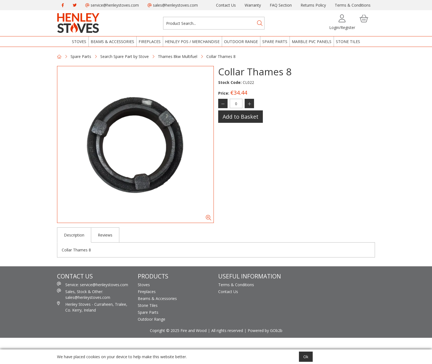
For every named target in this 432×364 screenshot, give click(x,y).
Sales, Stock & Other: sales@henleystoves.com (83, 294)
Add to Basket (240, 116)
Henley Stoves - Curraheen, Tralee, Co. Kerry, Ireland (92, 307)
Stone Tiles (348, 41)
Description (74, 235)
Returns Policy (313, 5)
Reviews (105, 235)
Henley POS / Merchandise (192, 41)
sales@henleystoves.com (173, 5)
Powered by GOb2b (265, 330)
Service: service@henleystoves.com (92, 284)
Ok (305, 356)
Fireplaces (150, 41)
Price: (223, 93)
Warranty (253, 5)
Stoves (79, 41)
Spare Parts (274, 41)
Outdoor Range (241, 41)
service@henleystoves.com (112, 5)
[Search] (259, 23)
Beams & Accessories (112, 41)
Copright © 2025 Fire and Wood (178, 330)
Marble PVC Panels (311, 41)
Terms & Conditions (353, 5)
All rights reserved (227, 330)
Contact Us (226, 5)
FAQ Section (281, 5)
